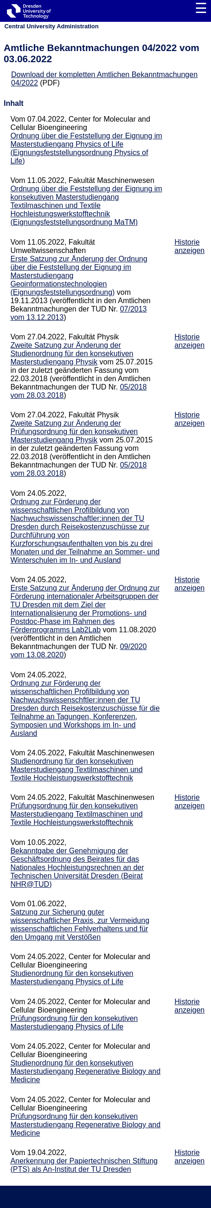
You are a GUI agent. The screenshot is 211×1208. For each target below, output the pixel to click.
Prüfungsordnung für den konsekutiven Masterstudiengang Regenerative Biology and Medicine (85, 1124)
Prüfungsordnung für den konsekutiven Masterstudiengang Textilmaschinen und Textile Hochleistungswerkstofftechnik (76, 814)
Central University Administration (52, 26)
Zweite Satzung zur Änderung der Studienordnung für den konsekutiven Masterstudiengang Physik (71, 353)
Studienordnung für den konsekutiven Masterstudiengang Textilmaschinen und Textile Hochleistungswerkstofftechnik (76, 769)
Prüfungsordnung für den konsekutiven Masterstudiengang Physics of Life (74, 1022)
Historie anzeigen (189, 246)
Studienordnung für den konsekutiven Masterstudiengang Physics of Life (71, 977)
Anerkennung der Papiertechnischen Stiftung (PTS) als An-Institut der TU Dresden (84, 1165)
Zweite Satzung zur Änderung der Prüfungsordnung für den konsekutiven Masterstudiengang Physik (74, 431)
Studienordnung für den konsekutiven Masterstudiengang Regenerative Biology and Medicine (85, 1071)
